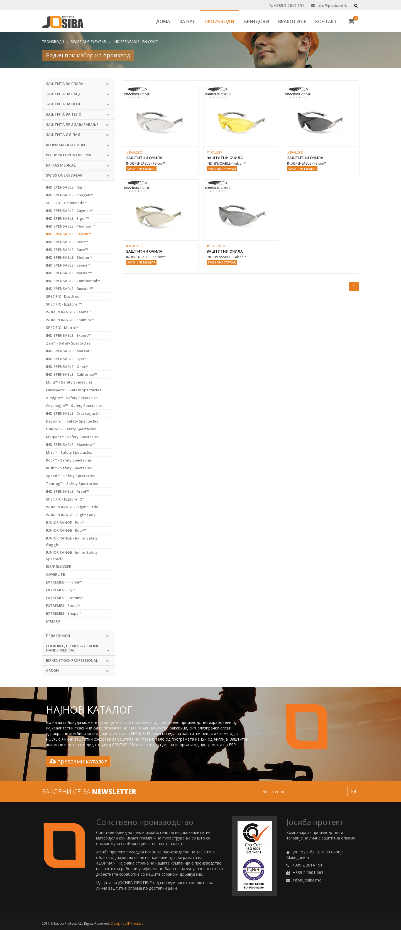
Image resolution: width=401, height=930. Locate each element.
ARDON (77, 670)
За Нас (187, 21)
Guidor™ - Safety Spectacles (71, 428)
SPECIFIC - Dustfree (62, 296)
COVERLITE (55, 574)
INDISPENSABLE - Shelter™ (69, 257)
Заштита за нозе (77, 104)
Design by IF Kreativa (127, 923)
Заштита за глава (77, 84)
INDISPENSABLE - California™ (71, 374)
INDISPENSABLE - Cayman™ (70, 210)
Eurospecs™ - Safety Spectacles (73, 389)
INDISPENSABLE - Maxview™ (70, 444)
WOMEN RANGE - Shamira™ (70, 319)
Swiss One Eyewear (88, 41)
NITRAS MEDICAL (77, 165)
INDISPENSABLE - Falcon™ (135, 41)
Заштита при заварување (77, 125)
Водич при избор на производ (88, 55)
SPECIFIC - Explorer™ (64, 304)
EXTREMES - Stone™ (63, 605)
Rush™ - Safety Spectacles (69, 467)
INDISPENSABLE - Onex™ (67, 366)
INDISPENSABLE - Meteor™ (69, 350)
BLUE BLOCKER (58, 566)
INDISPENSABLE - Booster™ (69, 288)
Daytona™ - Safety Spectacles (72, 421)
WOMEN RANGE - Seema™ (68, 311)
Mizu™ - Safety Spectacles (69, 452)
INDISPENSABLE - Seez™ (67, 241)
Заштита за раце (77, 94)
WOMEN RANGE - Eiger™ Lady (72, 506)
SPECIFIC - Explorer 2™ (65, 499)
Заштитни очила (144, 157)
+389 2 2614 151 (287, 5)
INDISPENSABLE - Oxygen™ (69, 194)
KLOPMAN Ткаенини (77, 145)
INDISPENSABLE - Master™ (69, 272)
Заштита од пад (77, 135)
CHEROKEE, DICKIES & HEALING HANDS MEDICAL (77, 648)
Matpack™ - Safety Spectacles (72, 436)
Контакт (326, 21)
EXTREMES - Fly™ (60, 589)
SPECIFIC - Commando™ (66, 202)
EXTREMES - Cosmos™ (65, 597)
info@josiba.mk (329, 5)
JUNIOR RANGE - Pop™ (65, 522)
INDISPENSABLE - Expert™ (68, 335)
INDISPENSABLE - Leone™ (68, 265)
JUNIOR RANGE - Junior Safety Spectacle (72, 555)
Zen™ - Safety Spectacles (68, 343)
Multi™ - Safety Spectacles (69, 382)
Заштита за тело (77, 114)
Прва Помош (77, 636)
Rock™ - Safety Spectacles (69, 460)
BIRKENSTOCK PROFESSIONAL (77, 660)
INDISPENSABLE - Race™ (67, 249)
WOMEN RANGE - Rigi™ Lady (71, 514)
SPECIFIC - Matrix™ (62, 327)
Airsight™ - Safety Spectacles (71, 397)
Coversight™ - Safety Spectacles (74, 405)
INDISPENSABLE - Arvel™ (67, 491)
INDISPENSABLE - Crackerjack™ (73, 413)
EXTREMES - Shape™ (63, 613)
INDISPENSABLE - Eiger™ (67, 218)
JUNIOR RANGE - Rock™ (66, 530)
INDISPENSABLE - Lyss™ (66, 358)
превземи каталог (78, 761)
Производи (219, 21)
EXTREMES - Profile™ (64, 582)
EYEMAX (53, 621)
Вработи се (292, 21)
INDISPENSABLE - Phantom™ (70, 226)
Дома (163, 21)
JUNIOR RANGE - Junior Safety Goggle (72, 541)
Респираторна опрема (77, 155)
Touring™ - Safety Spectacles (72, 483)
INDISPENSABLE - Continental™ (73, 280)
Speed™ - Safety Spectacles (70, 475)
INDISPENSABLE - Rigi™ (66, 187)
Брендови (256, 21)
